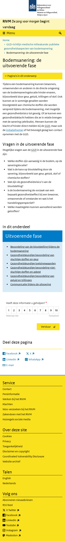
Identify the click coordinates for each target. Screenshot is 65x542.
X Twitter (20, 510)
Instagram (21, 530)
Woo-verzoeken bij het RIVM (19, 409)
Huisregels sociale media (17, 419)
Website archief (11, 461)
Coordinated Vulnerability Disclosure (23, 456)
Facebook (21, 515)
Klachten (8, 404)
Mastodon (21, 535)
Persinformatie (11, 394)
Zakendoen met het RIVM (17, 414)
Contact (7, 389)
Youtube (20, 525)
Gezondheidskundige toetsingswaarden (33, 263)
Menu (11, 33)
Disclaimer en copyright (16, 451)
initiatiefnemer (14, 130)
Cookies (7, 436)
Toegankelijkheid (13, 446)
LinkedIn (20, 520)
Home (6, 40)
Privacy (7, 441)
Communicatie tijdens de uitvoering (30, 284)
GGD (47, 125)
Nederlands (9, 483)
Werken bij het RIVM (14, 399)
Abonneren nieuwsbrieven (18, 500)
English (7, 478)
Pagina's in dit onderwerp (22, 76)
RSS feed (8, 505)
